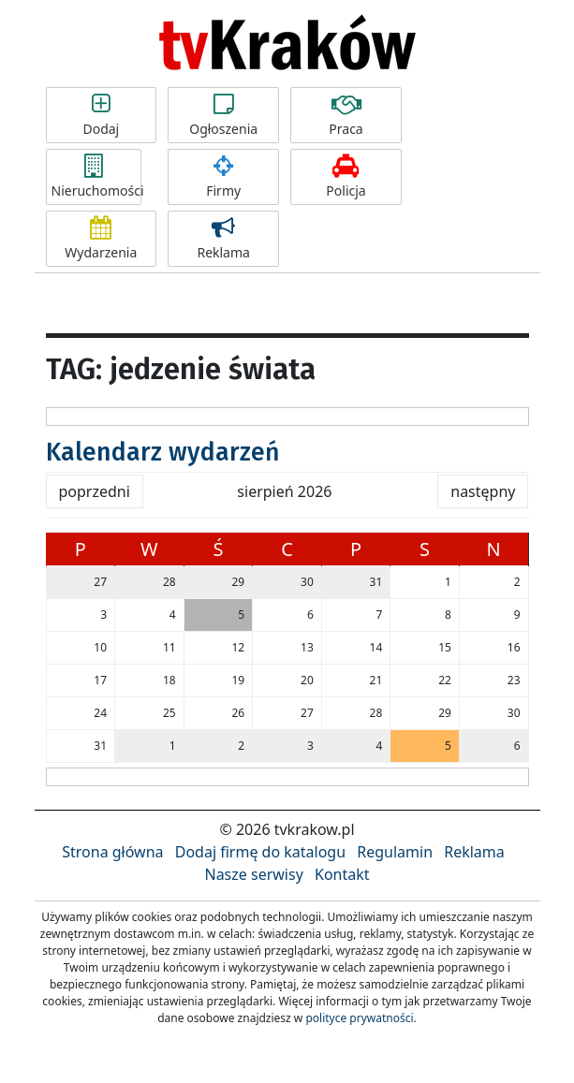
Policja (346, 176)
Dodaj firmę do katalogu (260, 852)
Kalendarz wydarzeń (163, 452)
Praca (346, 115)
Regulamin (395, 852)
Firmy (223, 176)
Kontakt (342, 874)
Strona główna (112, 852)
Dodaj (102, 115)
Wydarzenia (102, 238)
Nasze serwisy (253, 874)
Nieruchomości (96, 176)
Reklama (223, 238)
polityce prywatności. (360, 1018)
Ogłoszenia (223, 115)
